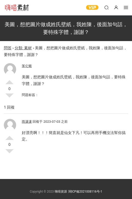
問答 (8, 48)
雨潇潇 (27, 122)
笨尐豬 (27, 66)
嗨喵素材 (16, 7)
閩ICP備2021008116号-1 (85, 191)
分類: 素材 (23, 48)
